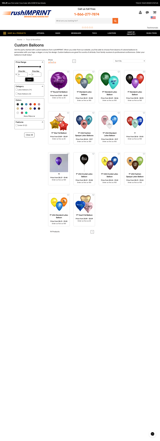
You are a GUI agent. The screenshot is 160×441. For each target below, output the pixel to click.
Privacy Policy (88, 397)
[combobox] (129, 61)
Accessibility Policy (90, 401)
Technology (48, 389)
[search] (83, 21)
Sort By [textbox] (118, 61)
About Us (86, 374)
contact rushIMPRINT (135, 288)
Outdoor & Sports (50, 393)
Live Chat (9, 378)
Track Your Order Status (147, 3)
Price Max (35, 71)
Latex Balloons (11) (25, 90)
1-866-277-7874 (86, 14)
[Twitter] (126, 396)
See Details (42, 3)
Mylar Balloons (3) (24, 94)
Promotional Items (51, 401)
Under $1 (47, 412)
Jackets (46, 378)
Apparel (46, 374)
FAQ (83, 385)
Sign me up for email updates (136, 380)
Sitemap (85, 405)
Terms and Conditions (91, 393)
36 (49, 62)
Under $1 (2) (22, 125)
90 (52, 62)
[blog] (130, 396)
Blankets (46, 405)
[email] (137, 375)
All (55, 62)
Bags (45, 382)
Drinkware (47, 385)
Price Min (21, 71)
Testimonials (152, 28)
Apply (29, 79)
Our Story (86, 378)
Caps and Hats (49, 408)
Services (85, 382)
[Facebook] (122, 396)
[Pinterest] (134, 396)
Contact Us (10, 374)
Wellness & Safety (50, 397)
